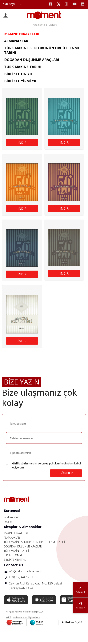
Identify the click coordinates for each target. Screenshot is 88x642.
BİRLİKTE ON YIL (13, 555)
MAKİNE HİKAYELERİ (16, 533)
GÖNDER (66, 473)
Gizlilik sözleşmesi (23, 463)
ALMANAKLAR (12, 537)
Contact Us (13, 565)
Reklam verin (11, 517)
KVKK (8, 617)
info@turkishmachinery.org (25, 571)
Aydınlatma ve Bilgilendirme (26, 617)
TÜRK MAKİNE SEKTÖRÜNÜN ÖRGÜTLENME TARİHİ (34, 542)
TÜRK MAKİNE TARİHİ (16, 551)
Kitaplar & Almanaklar (23, 526)
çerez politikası (51, 463)
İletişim (8, 521)
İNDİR (22, 143)
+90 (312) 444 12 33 (21, 577)
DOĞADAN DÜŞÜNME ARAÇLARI (23, 546)
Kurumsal (12, 510)
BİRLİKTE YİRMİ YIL (15, 559)
